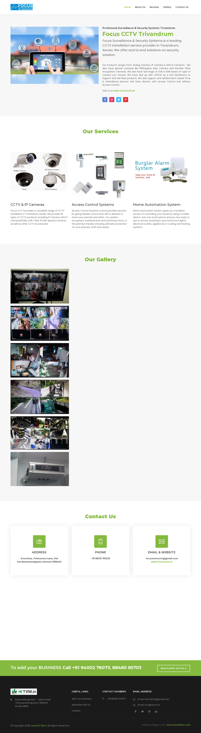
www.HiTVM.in (39, 725)
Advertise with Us (81, 704)
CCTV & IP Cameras (27, 204)
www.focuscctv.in (161, 561)
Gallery (167, 7)
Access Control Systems (93, 204)
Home (127, 7)
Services (154, 7)
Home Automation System (157, 204)
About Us (140, 7)
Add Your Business (82, 698)
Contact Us (181, 7)
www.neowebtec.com (178, 724)
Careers (76, 710)
